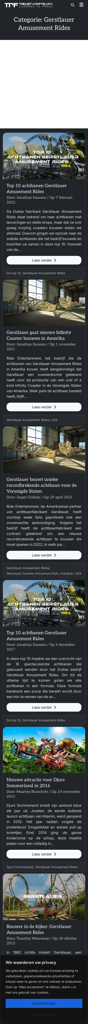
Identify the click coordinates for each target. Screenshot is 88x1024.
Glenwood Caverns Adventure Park (32, 573)
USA (54, 420)
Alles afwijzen (44, 1015)
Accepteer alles (44, 1003)
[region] (44, 989)
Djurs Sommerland (20, 867)
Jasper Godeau (28, 497)
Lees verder (44, 260)
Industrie (66, 573)
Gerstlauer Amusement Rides (44, 273)
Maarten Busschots (32, 792)
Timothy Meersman (32, 938)
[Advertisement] (44, 84)
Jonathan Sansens (31, 198)
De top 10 (14, 273)
